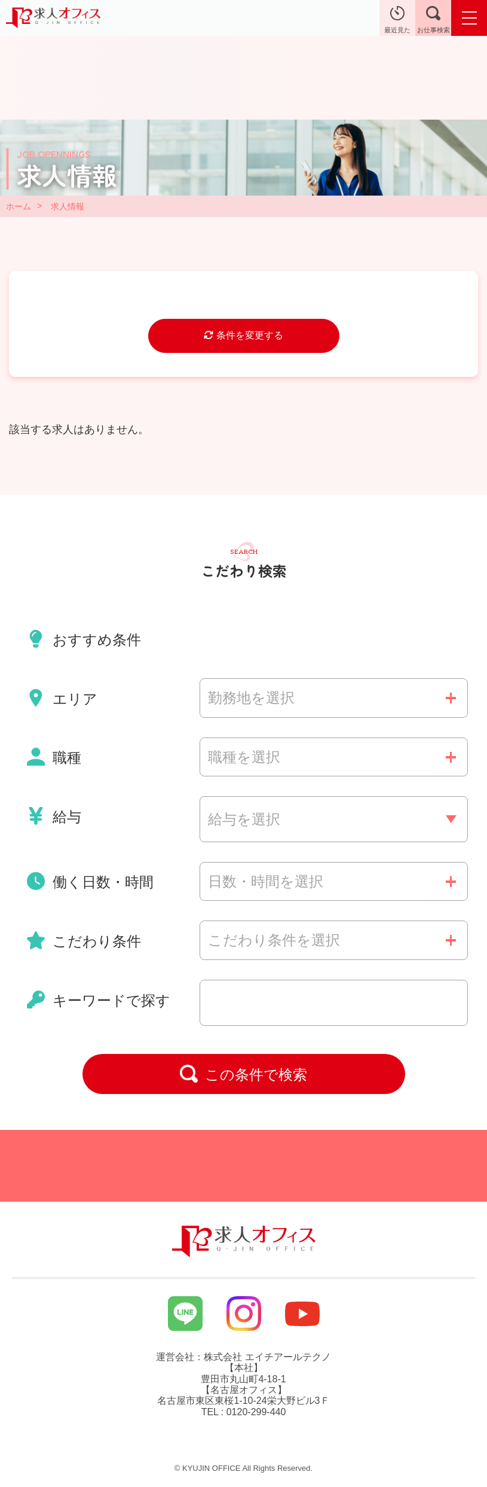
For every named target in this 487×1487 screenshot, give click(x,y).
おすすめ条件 (84, 639)
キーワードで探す (98, 999)
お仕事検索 (433, 19)
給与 (54, 816)
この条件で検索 (244, 1074)
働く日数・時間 (90, 881)
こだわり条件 (84, 940)
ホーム (18, 206)
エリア (62, 698)
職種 (54, 757)
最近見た (397, 19)
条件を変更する (243, 335)
